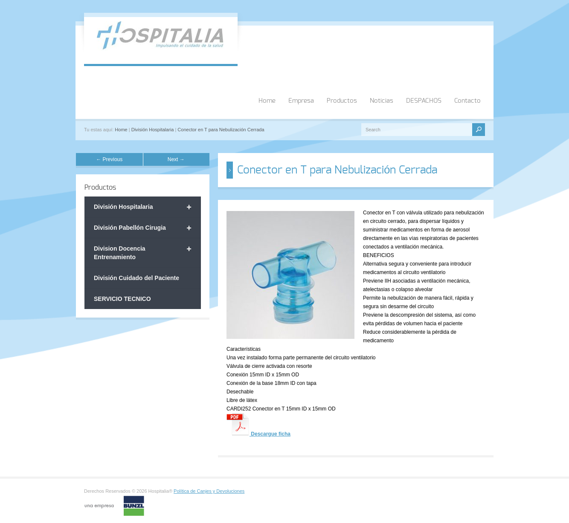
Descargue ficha (270, 434)
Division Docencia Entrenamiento (143, 252)
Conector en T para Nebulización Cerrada (220, 129)
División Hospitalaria (152, 129)
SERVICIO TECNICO (122, 298)
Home (267, 101)
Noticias (381, 101)
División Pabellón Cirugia (143, 228)
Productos (342, 101)
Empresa (301, 101)
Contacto (467, 101)
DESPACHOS (423, 101)
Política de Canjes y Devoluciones (209, 491)
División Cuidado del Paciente (136, 278)
